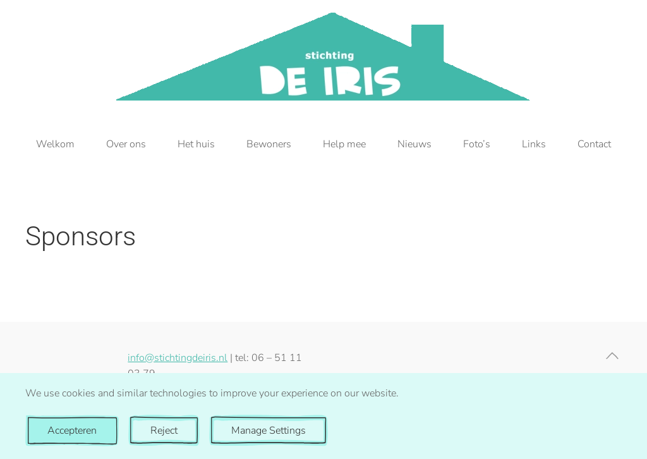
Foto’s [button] (476, 144)
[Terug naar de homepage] (323, 57)
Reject (164, 431)
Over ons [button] (126, 144)
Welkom (55, 144)
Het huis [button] (196, 144)
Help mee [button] (344, 144)
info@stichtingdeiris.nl (177, 358)
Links (534, 144)
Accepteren (72, 431)
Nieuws (414, 144)
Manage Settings (268, 431)
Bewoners (268, 144)
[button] (612, 355)
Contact (594, 144)
